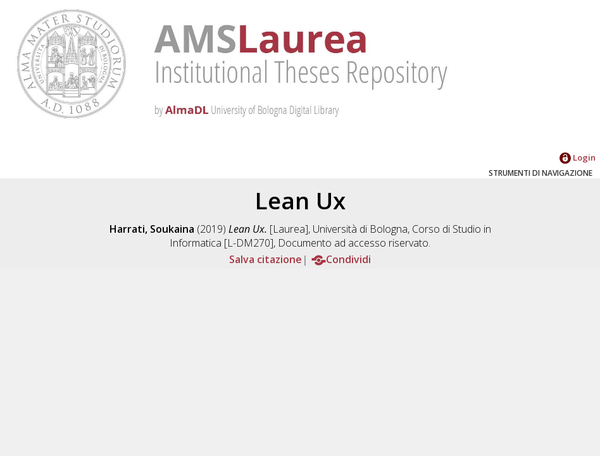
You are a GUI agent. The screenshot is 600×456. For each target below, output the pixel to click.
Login (577, 157)
